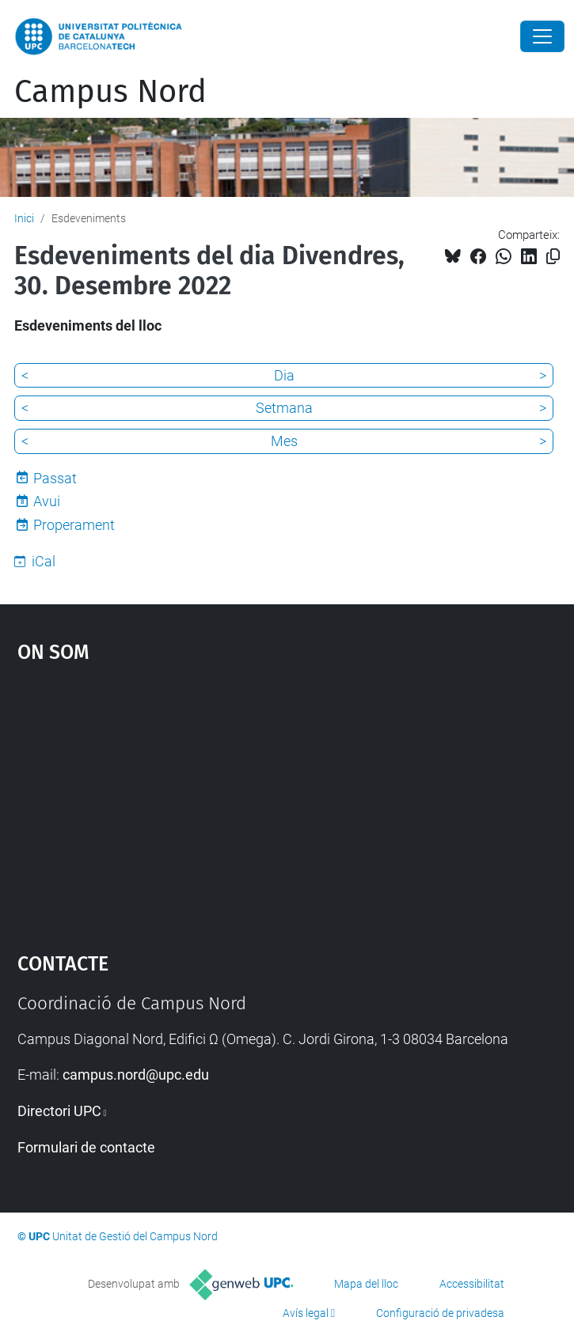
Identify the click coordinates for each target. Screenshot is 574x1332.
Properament (74, 525)
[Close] (542, 36)
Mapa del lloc (366, 1283)
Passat (55, 478)
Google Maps (287, 800)
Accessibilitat (471, 1283)
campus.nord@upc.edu (136, 1074)
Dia (284, 375)
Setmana (284, 407)
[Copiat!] (553, 257)
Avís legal (306, 1313)
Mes (284, 441)
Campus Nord (110, 92)
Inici (24, 218)
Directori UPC (59, 1111)
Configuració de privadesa (440, 1313)
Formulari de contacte (86, 1147)
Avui (46, 501)
